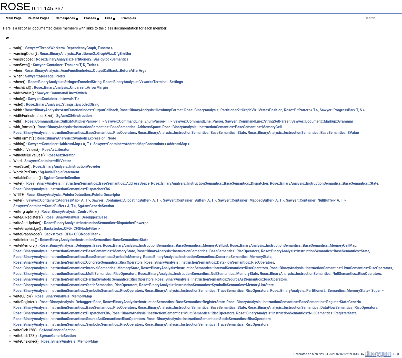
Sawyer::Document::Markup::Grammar (322, 121)
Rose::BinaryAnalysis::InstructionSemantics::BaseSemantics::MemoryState (74, 251)
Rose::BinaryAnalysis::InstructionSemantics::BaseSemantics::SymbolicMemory (77, 257)
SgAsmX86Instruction (74, 116)
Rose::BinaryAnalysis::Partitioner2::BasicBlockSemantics (82, 59)
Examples (129, 18)
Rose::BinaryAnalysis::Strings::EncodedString (65, 82)
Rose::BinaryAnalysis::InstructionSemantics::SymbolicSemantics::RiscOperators (78, 291)
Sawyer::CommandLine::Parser (198, 121)
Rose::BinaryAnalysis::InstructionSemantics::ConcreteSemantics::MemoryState (207, 257)
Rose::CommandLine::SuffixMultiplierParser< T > (64, 121)
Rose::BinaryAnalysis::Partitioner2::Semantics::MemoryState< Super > (327, 291)
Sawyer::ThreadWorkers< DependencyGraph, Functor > (69, 48)
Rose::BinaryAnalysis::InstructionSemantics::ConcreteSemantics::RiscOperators (78, 262)
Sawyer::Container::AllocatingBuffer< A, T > (126, 200)
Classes (91, 18)
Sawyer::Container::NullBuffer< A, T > (316, 200)
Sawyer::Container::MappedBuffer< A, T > (251, 200)
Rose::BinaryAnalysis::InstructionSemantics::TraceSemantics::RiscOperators (206, 291)
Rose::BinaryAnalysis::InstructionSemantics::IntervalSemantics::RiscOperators (204, 268)
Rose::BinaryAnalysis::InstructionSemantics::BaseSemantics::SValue (303, 133)
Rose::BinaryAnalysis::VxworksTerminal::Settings (143, 82)
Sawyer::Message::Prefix (45, 76)
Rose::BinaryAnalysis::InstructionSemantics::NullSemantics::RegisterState (296, 313)
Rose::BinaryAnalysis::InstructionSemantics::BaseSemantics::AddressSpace (99, 127)
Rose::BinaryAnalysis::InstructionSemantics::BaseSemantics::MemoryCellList (165, 245)
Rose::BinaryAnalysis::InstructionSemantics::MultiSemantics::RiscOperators (74, 274)
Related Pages (38, 18)
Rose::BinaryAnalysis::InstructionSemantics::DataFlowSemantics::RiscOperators (209, 262)
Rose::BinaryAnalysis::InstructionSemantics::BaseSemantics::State (192, 133)
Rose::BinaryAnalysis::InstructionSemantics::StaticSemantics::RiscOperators (75, 285)
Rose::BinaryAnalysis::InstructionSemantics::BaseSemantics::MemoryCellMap (293, 245)
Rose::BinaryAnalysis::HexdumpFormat (151, 110)
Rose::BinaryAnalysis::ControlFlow (69, 212)
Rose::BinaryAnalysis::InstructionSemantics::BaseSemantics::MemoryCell (222, 127)
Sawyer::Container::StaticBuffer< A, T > (44, 206)
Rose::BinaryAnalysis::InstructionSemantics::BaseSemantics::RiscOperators (74, 133)
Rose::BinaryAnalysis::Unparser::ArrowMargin (71, 87)
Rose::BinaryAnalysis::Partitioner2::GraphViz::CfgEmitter (86, 54)
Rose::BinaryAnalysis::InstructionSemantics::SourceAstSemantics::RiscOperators (221, 279)
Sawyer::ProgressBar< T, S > (342, 110)
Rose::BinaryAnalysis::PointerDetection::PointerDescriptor (73, 195)
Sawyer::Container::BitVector (47, 161)
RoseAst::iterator (56, 149)
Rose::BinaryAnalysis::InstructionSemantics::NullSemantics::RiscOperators (320, 274)
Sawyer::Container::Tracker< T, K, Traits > (66, 65)
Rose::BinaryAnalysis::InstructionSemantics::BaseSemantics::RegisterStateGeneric (293, 302)
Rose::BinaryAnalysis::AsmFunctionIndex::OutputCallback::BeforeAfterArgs (85, 70)
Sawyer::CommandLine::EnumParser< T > (138, 121)
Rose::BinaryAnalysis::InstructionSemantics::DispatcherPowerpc (96, 223)
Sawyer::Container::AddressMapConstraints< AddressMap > (141, 144)
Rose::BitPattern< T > (301, 110)
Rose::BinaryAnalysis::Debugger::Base (76, 217)
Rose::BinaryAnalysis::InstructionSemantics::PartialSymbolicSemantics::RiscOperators (83, 279)
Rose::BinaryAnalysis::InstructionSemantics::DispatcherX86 (61, 189)
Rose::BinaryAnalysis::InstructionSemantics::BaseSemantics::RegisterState (164, 302)
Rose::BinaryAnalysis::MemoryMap (63, 296)
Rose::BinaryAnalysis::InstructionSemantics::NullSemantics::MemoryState (198, 274)
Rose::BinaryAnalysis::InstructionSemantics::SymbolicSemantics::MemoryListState (206, 285)
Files (110, 18)
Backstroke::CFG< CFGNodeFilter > (72, 228)
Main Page (14, 18)
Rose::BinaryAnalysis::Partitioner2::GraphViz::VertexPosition (233, 110)
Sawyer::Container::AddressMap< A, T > (60, 144)
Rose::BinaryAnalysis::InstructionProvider (66, 166)
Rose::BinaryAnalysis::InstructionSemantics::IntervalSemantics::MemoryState (76, 268)
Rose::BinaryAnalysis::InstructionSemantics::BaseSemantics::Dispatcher (209, 183)
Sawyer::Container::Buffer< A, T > (189, 200)
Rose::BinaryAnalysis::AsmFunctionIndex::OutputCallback (71, 110)
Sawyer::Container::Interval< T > (53, 99)
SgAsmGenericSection (62, 178)
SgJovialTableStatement (59, 172)
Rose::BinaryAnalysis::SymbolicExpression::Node (76, 138)
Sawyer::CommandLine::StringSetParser (257, 121)
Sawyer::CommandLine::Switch (62, 93)
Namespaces (66, 18)
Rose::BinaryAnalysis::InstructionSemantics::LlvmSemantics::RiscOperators (330, 268)
